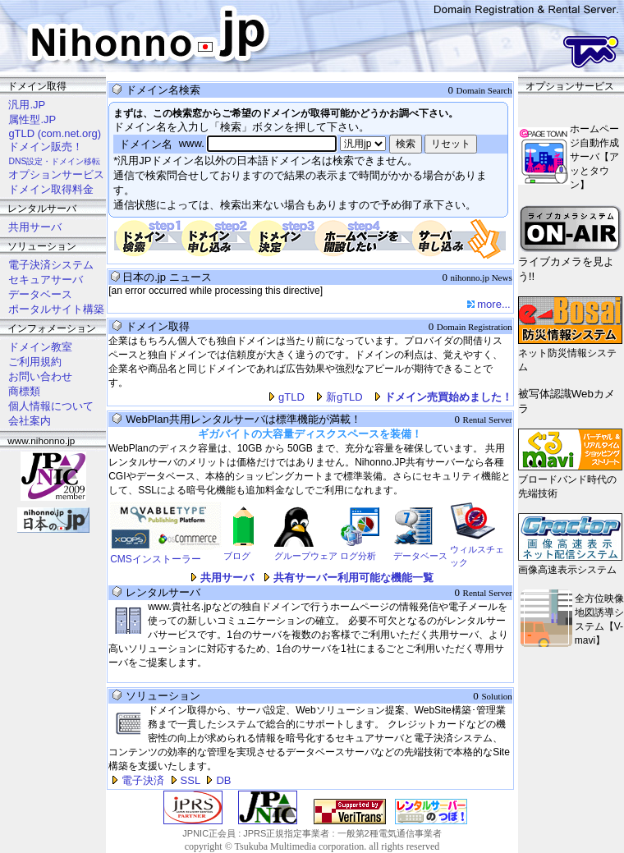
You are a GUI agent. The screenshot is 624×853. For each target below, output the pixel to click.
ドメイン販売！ (45, 146)
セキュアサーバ (45, 279)
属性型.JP (32, 119)
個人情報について (51, 406)
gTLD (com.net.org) (54, 133)
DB (223, 780)
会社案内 (29, 421)
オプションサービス (56, 174)
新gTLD (344, 397)
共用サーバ (35, 227)
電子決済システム (51, 265)
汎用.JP (26, 105)
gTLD (291, 397)
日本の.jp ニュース (166, 277)
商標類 (24, 391)
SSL (191, 780)
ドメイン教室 (40, 347)
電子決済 (143, 780)
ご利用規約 (35, 361)
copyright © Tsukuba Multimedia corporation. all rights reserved (312, 846)
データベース (40, 294)
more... (493, 304)
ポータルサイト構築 (56, 309)
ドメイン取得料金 (51, 189)
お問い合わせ (40, 376)
